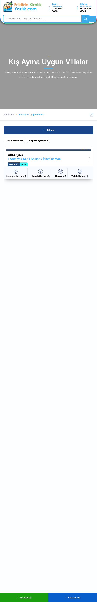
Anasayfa (9, 114)
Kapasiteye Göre (38, 140)
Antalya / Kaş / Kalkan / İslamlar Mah (34, 159)
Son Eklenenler (14, 140)
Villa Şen (15, 155)
